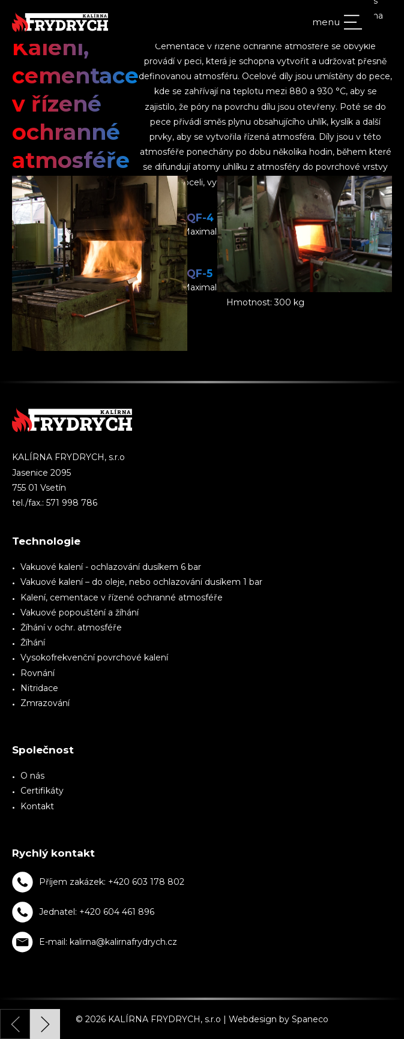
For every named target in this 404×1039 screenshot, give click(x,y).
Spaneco (310, 1019)
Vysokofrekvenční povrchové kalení (94, 657)
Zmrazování (45, 703)
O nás (32, 775)
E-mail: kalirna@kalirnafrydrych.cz (108, 941)
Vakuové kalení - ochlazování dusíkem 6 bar (110, 566)
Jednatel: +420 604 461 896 (96, 911)
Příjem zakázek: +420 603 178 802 (111, 881)
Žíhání (32, 642)
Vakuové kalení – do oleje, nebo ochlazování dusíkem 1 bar (141, 581)
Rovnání (37, 673)
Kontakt (37, 806)
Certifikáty (42, 790)
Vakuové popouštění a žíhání (79, 612)
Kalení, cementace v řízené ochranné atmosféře (121, 597)
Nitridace (39, 688)
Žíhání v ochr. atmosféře (71, 627)
